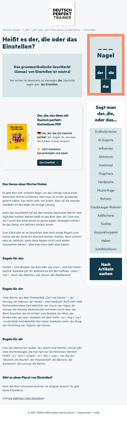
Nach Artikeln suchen (106, 269)
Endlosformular (106, 132)
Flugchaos (106, 174)
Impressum (84, 412)
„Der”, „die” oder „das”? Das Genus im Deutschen (52, 30)
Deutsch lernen (11, 30)
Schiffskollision (106, 249)
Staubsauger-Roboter (106, 207)
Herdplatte (105, 182)
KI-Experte (105, 140)
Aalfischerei (106, 216)
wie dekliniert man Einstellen (25, 398)
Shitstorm (106, 157)
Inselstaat (106, 165)
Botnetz (105, 199)
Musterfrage (105, 190)
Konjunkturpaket (106, 232)
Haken (105, 241)
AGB (96, 412)
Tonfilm (106, 224)
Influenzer (106, 149)
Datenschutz (66, 412)
